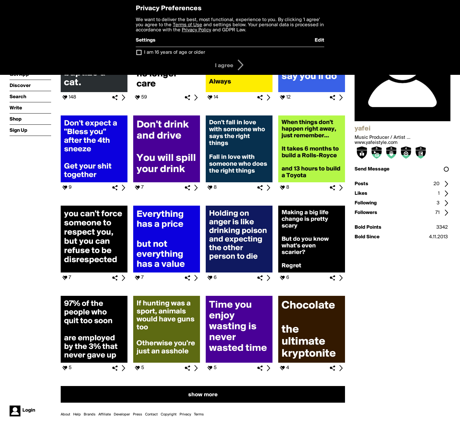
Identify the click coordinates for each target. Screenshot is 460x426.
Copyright (169, 414)
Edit (319, 40)
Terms (199, 414)
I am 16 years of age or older (174, 52)
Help (77, 414)
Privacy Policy (196, 30)
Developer (122, 414)
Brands (90, 414)
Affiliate (104, 414)
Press (137, 414)
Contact (151, 414)
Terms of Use (187, 25)
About (65, 414)
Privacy (185, 414)
